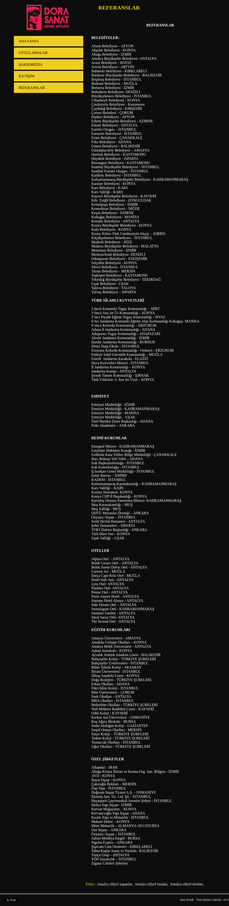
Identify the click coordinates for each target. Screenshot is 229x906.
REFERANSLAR (32, 88)
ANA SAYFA (29, 41)
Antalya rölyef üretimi (186, 884)
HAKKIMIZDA (31, 64)
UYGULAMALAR (33, 53)
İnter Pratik (187, 899)
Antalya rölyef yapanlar (114, 884)
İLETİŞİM (26, 76)
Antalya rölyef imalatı (150, 884)
